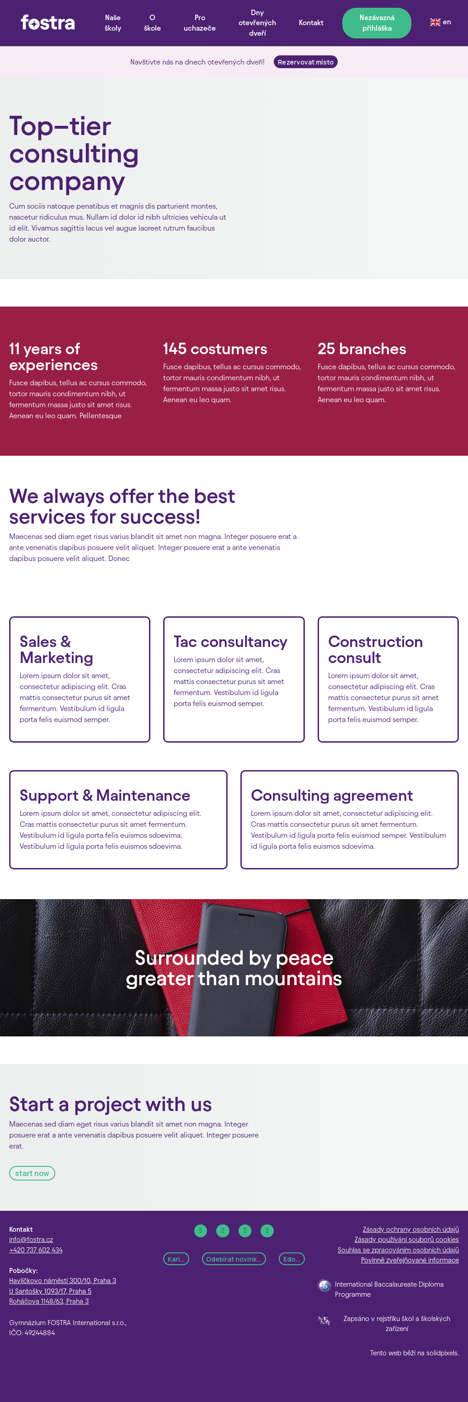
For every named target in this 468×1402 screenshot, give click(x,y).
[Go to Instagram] (222, 1231)
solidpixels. (442, 1353)
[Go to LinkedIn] (245, 1231)
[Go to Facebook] (200, 1231)
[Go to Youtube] (267, 1231)
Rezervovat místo (306, 62)
